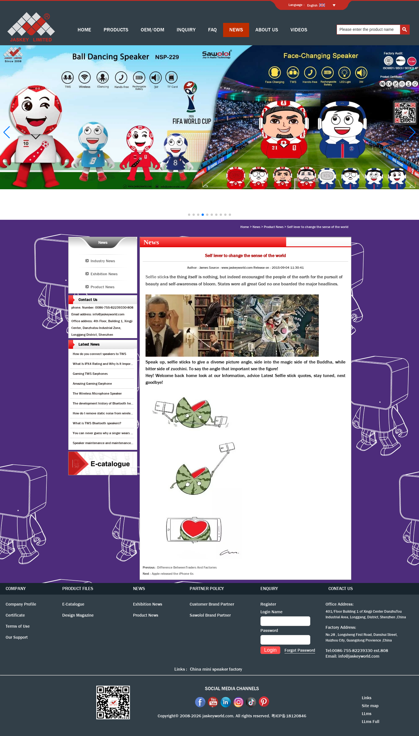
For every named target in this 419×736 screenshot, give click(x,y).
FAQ (212, 30)
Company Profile (21, 604)
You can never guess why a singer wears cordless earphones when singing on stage (132, 433)
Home (244, 227)
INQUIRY (186, 30)
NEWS (236, 30)
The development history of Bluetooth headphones (109, 403)
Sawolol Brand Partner (210, 615)
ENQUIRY (269, 588)
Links (366, 698)
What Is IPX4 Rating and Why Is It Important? (105, 363)
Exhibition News (104, 273)
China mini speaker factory (216, 669)
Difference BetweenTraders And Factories (187, 567)
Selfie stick (156, 277)
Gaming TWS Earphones (90, 373)
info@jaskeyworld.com (358, 656)
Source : (215, 267)
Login (270, 650)
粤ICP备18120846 (288, 716)
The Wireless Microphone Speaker (97, 393)
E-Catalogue (73, 604)
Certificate (15, 615)
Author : (193, 267)
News (256, 227)
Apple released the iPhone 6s (172, 573)
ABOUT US (266, 30)
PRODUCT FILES (77, 588)
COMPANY (16, 588)
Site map (370, 706)
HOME (84, 30)
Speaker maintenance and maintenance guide (106, 443)
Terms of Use (18, 626)
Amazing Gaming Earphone (92, 383)
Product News (273, 227)
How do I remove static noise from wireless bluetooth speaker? (117, 413)
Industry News (103, 260)
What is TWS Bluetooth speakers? (97, 423)
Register (268, 604)
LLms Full (370, 721)
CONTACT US (340, 588)
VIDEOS (298, 30)
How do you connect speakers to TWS (99, 354)
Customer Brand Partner (212, 604)
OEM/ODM (152, 30)
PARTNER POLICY (207, 588)
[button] (189, 215)
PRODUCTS (116, 30)
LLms (366, 713)
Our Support (17, 637)
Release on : (262, 267)
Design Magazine (78, 615)
